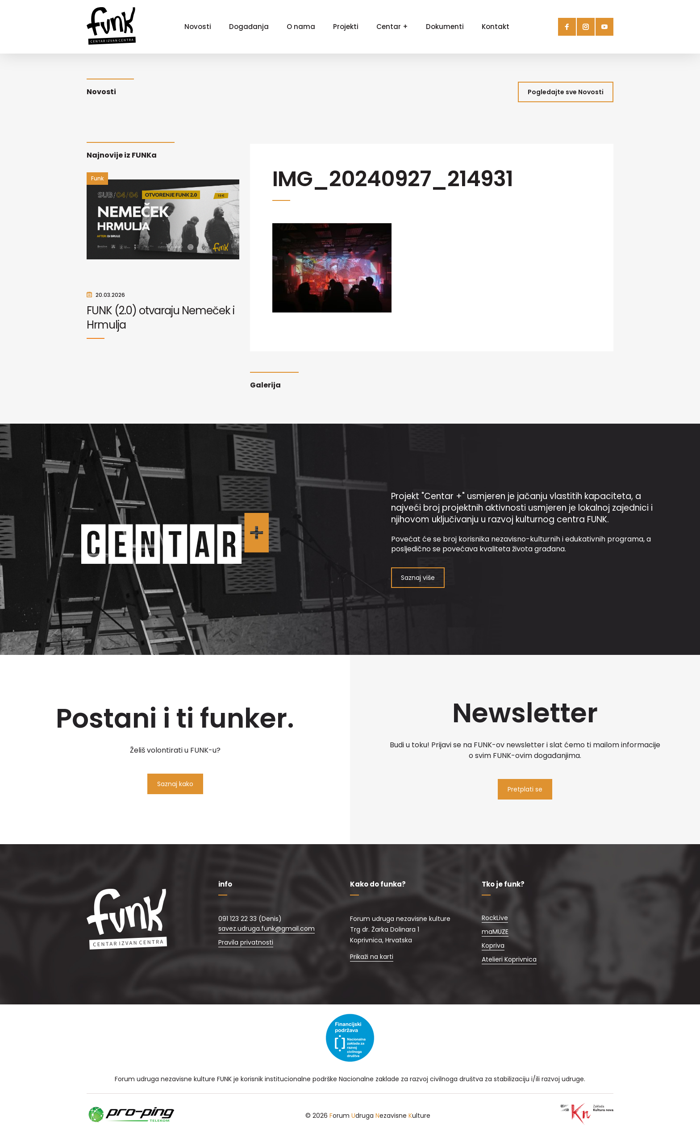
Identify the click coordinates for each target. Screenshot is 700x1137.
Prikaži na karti (371, 956)
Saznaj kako (175, 783)
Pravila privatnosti (245, 942)
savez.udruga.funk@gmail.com (266, 928)
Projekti (345, 26)
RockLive (495, 917)
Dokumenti (445, 26)
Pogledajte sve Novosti (566, 91)
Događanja (249, 26)
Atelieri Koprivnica (509, 959)
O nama (301, 26)
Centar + (392, 26)
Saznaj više (418, 577)
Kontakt (495, 26)
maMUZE (495, 931)
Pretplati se (525, 789)
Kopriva (493, 945)
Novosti (197, 26)
